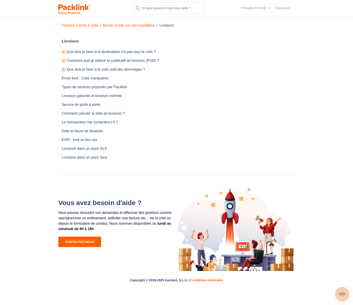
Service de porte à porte (81, 104)
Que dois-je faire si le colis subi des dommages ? (106, 69)
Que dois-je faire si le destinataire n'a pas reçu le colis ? (111, 52)
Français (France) (254, 8)
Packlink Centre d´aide (80, 25)
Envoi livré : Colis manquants (85, 78)
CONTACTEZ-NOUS (79, 242)
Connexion (282, 8)
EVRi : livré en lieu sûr (79, 140)
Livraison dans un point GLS (84, 148)
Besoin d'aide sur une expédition (129, 25)
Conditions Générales (206, 280)
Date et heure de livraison (82, 131)
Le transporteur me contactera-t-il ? (90, 122)
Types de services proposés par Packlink (94, 87)
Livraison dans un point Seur (84, 157)
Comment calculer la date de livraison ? (93, 113)
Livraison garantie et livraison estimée (92, 96)
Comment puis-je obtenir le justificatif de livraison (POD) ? (113, 60)
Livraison (166, 25)
